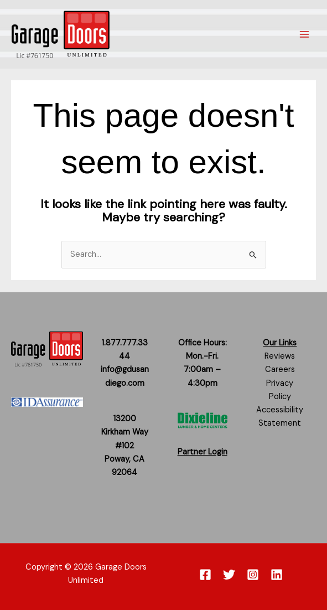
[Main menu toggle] (304, 34)
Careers (280, 369)
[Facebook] (205, 574)
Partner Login (202, 452)
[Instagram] (253, 574)
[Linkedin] (277, 574)
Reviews (279, 356)
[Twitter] (229, 574)
